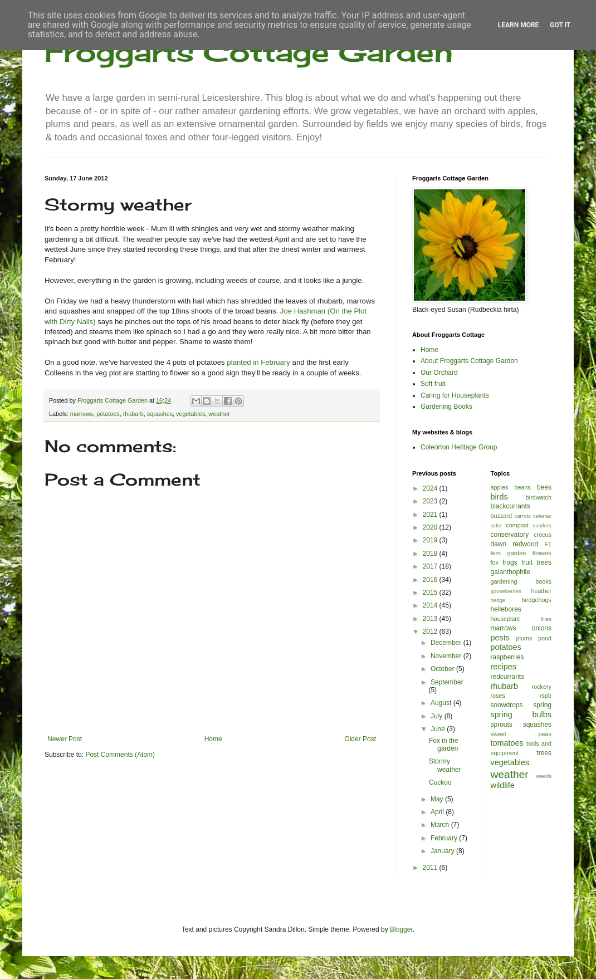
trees (543, 753)
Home (213, 739)
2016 (431, 580)
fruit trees (536, 562)
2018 (431, 553)
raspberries (507, 657)
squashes (160, 413)
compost (517, 525)
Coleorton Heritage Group (459, 447)
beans (522, 487)
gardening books (521, 581)
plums (524, 638)
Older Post (360, 739)
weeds (543, 776)
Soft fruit (433, 384)
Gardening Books (446, 406)
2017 (431, 566)
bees (544, 487)
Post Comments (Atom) (120, 754)
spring (542, 705)
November (447, 656)
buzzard (501, 515)
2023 (431, 501)
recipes (503, 666)
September (447, 682)
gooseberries (506, 591)
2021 (431, 514)
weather (218, 413)
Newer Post (64, 739)
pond (544, 638)
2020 (431, 527)
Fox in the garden (443, 744)
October (443, 669)
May (438, 799)
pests (500, 637)
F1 (547, 544)
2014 (431, 605)
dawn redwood (515, 544)
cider (496, 525)
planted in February (258, 362)
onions (541, 628)
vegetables (190, 413)
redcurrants (508, 677)
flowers (542, 553)
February (445, 838)
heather (541, 591)
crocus (542, 534)
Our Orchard (439, 372)
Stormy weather (445, 765)
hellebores (506, 609)
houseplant (505, 618)
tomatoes (507, 742)
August (442, 703)
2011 (431, 868)
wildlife (503, 785)
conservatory (510, 535)
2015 (431, 592)
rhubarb (133, 413)
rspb (545, 695)
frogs (509, 562)
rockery (541, 686)
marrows (81, 413)
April (438, 812)
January (443, 851)
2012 (431, 631)
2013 (431, 619)
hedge (498, 600)
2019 (431, 540)
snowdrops (507, 705)
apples (500, 487)
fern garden (508, 553)
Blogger (401, 929)
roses (498, 695)
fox (495, 562)
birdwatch (538, 497)
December (447, 643)
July (437, 716)
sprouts (501, 724)
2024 (431, 488)
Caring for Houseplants (455, 395)
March (441, 825)
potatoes (107, 413)
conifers (542, 525)
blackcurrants (510, 506)
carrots (522, 516)
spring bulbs (521, 714)
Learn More (518, 25)
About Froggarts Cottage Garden (469, 361)
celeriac (542, 516)
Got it (560, 25)
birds (499, 496)
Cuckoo (440, 782)
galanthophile (510, 572)
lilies (546, 619)
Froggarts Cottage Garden (249, 51)
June (439, 729)
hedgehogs (536, 599)
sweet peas (521, 734)
